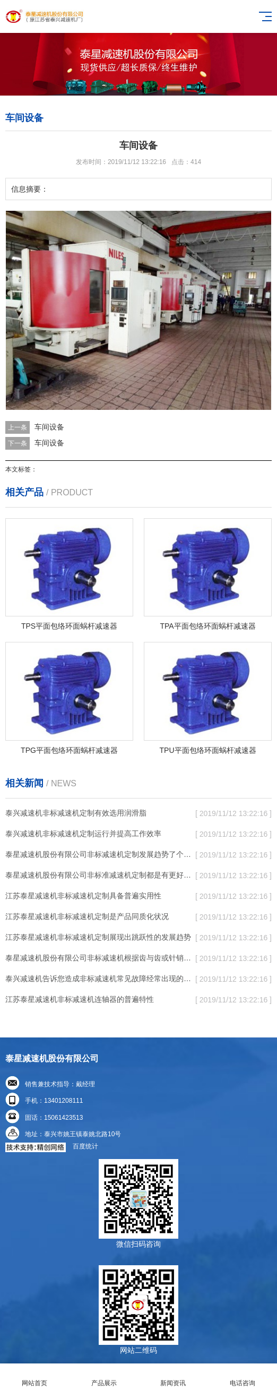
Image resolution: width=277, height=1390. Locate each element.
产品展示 (104, 1377)
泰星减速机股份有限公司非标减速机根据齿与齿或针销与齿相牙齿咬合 (98, 958)
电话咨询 (243, 1377)
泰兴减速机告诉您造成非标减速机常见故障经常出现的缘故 (98, 978)
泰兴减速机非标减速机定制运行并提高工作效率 (83, 833)
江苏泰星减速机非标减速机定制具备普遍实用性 (83, 895)
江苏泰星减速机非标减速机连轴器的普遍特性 (79, 999)
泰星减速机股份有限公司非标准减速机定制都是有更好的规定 (98, 875)
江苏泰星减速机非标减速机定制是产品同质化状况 (87, 916)
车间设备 (49, 427)
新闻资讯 (173, 1377)
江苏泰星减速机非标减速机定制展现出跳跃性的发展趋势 (98, 937)
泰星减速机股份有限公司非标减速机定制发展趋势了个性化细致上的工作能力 (98, 854)
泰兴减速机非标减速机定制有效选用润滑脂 (75, 813)
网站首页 (35, 1377)
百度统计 (85, 1146)
